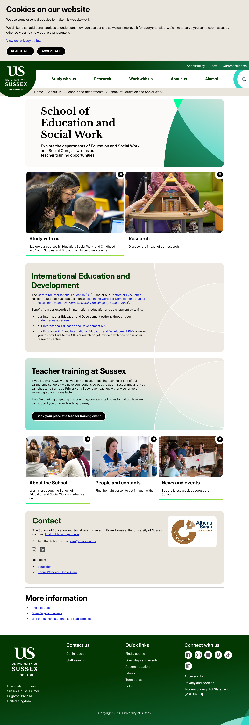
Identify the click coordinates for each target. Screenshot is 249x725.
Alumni (211, 78)
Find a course (135, 654)
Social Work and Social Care (57, 572)
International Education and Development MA (74, 326)
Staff (213, 66)
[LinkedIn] (42, 550)
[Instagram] (34, 550)
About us (179, 78)
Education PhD (53, 331)
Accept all (51, 51)
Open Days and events (47, 613)
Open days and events (141, 660)
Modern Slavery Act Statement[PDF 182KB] (207, 691)
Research (102, 78)
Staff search (75, 660)
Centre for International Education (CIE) (65, 295)
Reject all (20, 51)
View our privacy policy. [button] (23, 41)
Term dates (133, 680)
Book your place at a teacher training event (69, 416)
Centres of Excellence (125, 295)
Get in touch (75, 654)
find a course (41, 608)
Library (130, 673)
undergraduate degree (53, 320)
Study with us (64, 78)
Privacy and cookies (199, 683)
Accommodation (137, 667)
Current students (235, 66)
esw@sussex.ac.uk (83, 541)
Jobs (129, 686)
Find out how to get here (62, 534)
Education (45, 567)
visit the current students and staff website (61, 619)
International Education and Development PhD (102, 331)
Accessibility (196, 66)
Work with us (141, 78)
